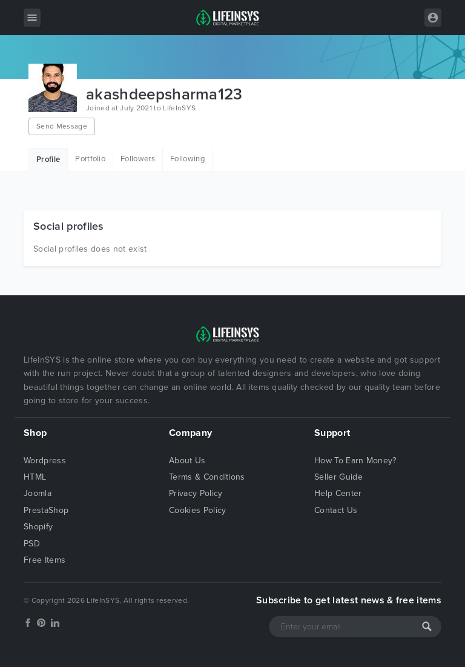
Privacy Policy (195, 493)
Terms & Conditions (207, 477)
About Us (187, 460)
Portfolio (90, 159)
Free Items (44, 560)
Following (187, 159)
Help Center (338, 493)
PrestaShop (46, 510)
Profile (48, 159)
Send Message (61, 126)
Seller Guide (338, 477)
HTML (35, 477)
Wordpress (45, 460)
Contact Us (335, 510)
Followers (137, 159)
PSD (32, 543)
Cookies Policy (197, 510)
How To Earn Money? (355, 460)
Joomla (37, 493)
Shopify (38, 526)
